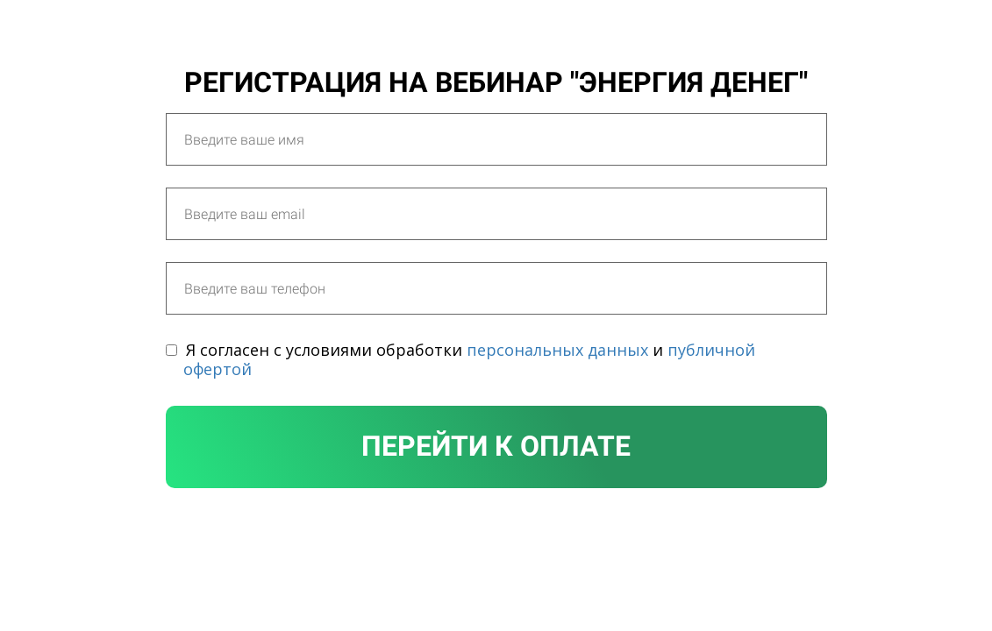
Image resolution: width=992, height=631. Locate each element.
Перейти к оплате (496, 446)
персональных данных (557, 349)
